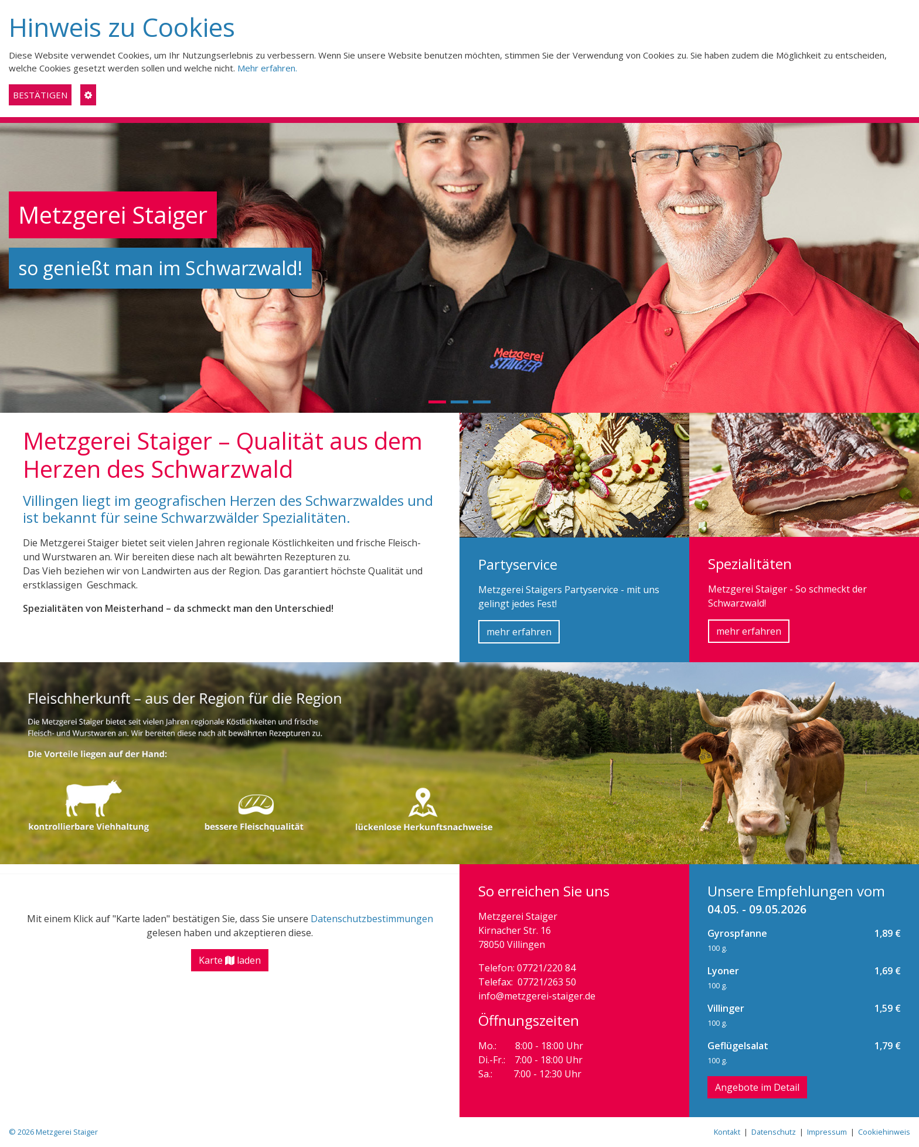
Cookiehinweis (884, 1132)
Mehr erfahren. (267, 68)
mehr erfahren (519, 631)
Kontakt (727, 1132)
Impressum (827, 1132)
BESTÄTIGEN (40, 95)
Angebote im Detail (757, 1087)
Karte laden (230, 960)
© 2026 (53, 1132)
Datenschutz (773, 1132)
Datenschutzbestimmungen (372, 918)
